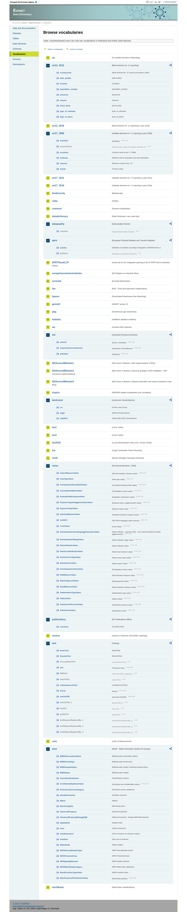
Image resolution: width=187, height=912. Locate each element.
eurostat (56, 281)
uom (54, 741)
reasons (63, 163)
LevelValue (65, 526)
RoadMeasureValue (68, 587)
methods (64, 158)
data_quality (65, 78)
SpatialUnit (65, 823)
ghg (54, 311)
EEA (24, 2)
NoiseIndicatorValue (69, 545)
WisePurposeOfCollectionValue (74, 878)
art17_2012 (58, 178)
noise (55, 465)
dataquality (58, 224)
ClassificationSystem (69, 778)
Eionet (24, 23)
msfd (55, 458)
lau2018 (56, 442)
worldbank (58, 887)
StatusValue (65, 598)
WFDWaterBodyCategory (71, 867)
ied (53, 335)
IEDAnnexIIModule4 (63, 381)
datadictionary (60, 216)
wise (54, 749)
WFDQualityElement (69, 861)
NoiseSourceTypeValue (70, 557)
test (54, 643)
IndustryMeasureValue (70, 514)
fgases (55, 296)
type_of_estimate (67, 111)
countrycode (65, 73)
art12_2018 (58, 125)
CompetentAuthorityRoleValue (73, 485)
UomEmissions (66, 834)
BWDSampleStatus (68, 767)
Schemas (17, 49)
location (63, 84)
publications (59, 619)
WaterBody (65, 845)
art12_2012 (58, 65)
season (63, 100)
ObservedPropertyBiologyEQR (73, 817)
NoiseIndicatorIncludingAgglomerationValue (79, 532)
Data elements (19, 44)
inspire (56, 392)
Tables (16, 38)
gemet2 (56, 304)
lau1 (54, 427)
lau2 (54, 435)
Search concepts (76, 49)
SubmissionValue (68, 610)
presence (64, 95)
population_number (68, 89)
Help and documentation (24, 28)
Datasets (17, 33)
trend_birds (65, 106)
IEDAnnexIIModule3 (63, 371)
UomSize (64, 839)
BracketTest (65, 656)
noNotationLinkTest (68, 685)
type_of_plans (66, 117)
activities (64, 141)
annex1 (63, 342)
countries (64, 152)
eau (61, 667)
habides (56, 319)
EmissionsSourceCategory (72, 790)
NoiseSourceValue (68, 563)
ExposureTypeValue (69, 508)
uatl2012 (63, 418)
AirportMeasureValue (69, 473)
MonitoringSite (66, 806)
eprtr (54, 240)
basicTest (64, 650)
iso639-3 (63, 520)
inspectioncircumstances (71, 348)
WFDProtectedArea (68, 856)
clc (61, 407)
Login (151, 2)
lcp (53, 450)
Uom (62, 828)
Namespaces (19, 64)
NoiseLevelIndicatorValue (71, 551)
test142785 (65, 696)
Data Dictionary (34, 23)
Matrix (63, 801)
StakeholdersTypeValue (70, 592)
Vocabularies (19, 54)
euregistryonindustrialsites (67, 273)
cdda (54, 201)
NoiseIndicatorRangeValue (72, 539)
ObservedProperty (68, 812)
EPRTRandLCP (60, 262)
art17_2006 (58, 133)
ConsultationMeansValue (71, 491)
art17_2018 (58, 185)
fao (54, 288)
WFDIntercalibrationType (71, 850)
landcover (57, 400)
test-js (63, 691)
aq (53, 57)
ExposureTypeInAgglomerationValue (76, 502)
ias (53, 327)
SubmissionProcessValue (71, 604)
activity (63, 248)
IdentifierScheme (67, 795)
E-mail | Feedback (21, 903)
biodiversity (58, 193)
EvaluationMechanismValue (72, 496)
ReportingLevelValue (69, 581)
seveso (56, 635)
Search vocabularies (55, 49)
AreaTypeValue (66, 479)
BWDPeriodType (67, 762)
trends (63, 169)
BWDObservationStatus (70, 756)
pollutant (64, 354)
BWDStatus (65, 773)
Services (17, 59)
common (57, 208)
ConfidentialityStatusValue (72, 784)
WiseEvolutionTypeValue (71, 872)
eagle (62, 413)
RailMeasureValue (68, 575)
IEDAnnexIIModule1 (63, 363)
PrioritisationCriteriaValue (71, 569)
